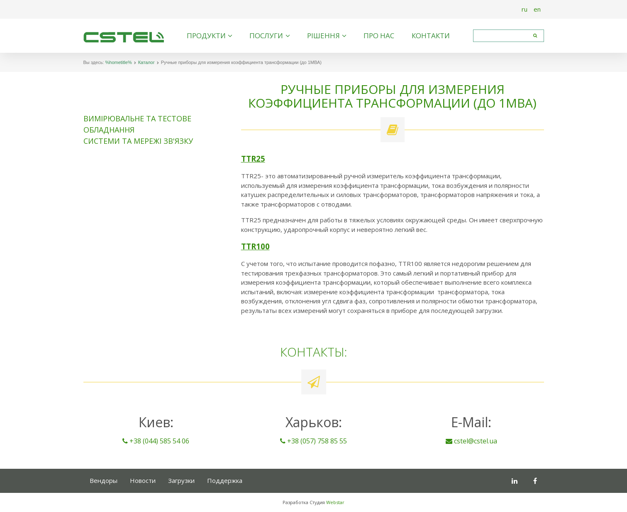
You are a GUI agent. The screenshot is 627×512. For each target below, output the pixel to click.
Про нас (379, 35)
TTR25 (253, 158)
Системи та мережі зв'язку (138, 141)
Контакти (431, 35)
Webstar (335, 502)
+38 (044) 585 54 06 (155, 441)
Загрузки (181, 480)
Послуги (266, 35)
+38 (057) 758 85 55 (313, 441)
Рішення (323, 35)
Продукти (206, 35)
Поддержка (224, 480)
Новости (143, 480)
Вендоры (103, 480)
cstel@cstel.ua (471, 441)
